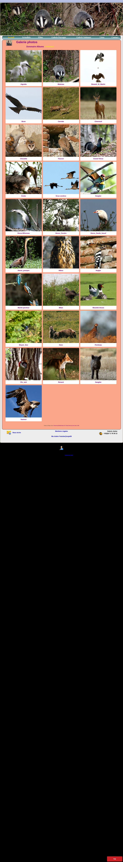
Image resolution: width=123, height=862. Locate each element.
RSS (78, 425)
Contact (115, 37)
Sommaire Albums (35, 47)
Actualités (26, 37)
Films (40, 37)
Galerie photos (26, 42)
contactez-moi (69, 455)
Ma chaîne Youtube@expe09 (61, 436)
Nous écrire (13, 433)
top (114, 859)
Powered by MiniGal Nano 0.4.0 (60, 425)
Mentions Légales (61, 431)
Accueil (11, 37)
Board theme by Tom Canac (71, 425)
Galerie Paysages (58, 37)
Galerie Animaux (83, 37)
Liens (102, 37)
